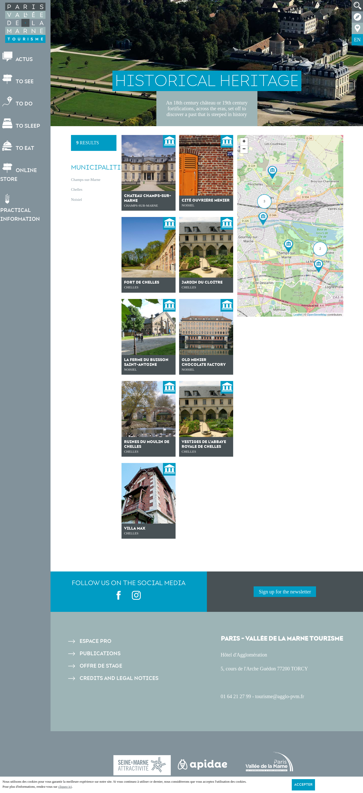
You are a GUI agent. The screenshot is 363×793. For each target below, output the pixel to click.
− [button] (244, 149)
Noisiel (76, 200)
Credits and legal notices (119, 678)
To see (19, 79)
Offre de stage (101, 666)
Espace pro (95, 641)
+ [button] (244, 142)
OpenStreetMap (317, 314)
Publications (100, 653)
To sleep (22, 123)
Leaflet (298, 314)
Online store (21, 172)
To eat (19, 146)
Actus (19, 57)
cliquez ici (65, 786)
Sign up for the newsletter (285, 591)
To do (19, 101)
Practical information (22, 208)
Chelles (76, 189)
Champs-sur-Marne (85, 180)
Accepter (303, 785)
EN (357, 39)
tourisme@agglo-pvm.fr (279, 696)
